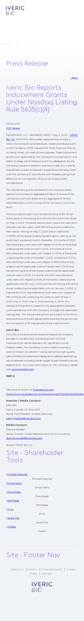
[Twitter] (11, 526)
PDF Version (13, 128)
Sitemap (47, 573)
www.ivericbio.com (22, 369)
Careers (32, 569)
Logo (15, 11)
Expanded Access (52, 569)
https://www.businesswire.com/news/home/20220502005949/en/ (45, 394)
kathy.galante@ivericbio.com (23, 418)
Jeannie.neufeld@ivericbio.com (24, 438)
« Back (74, 77)
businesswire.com (43, 389)
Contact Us (17, 569)
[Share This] (13, 517)
